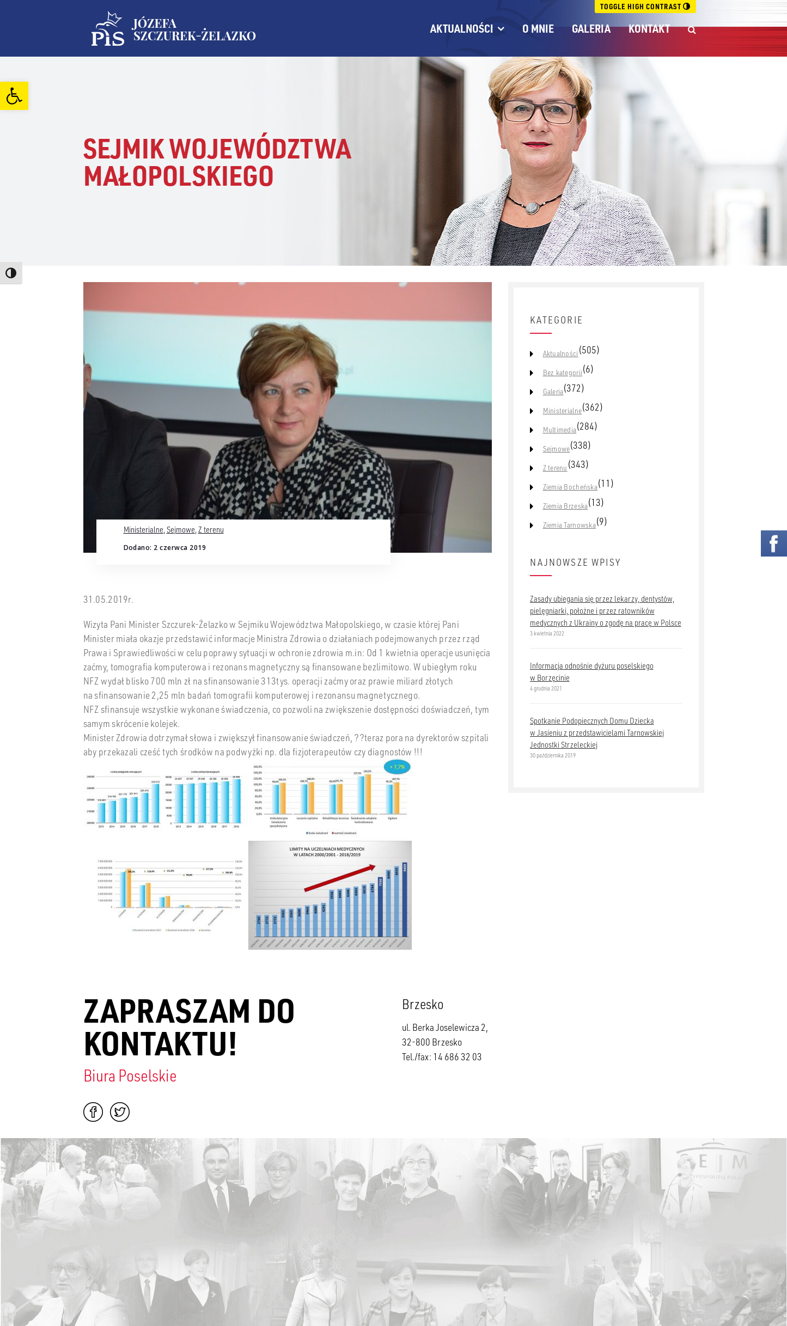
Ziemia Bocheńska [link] (570, 487)
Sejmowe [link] (181, 529)
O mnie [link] (538, 28)
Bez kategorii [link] (563, 372)
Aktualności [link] (461, 28)
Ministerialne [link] (143, 529)
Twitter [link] (120, 1112)
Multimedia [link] (560, 430)
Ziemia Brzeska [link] (565, 506)
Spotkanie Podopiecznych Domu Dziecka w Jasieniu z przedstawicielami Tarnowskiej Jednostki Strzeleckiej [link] (597, 732)
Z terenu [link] (211, 529)
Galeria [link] (591, 28)
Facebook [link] (93, 1112)
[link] (14, 96)
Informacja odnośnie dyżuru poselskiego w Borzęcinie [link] (592, 671)
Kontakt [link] (649, 28)
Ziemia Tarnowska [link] (569, 525)
